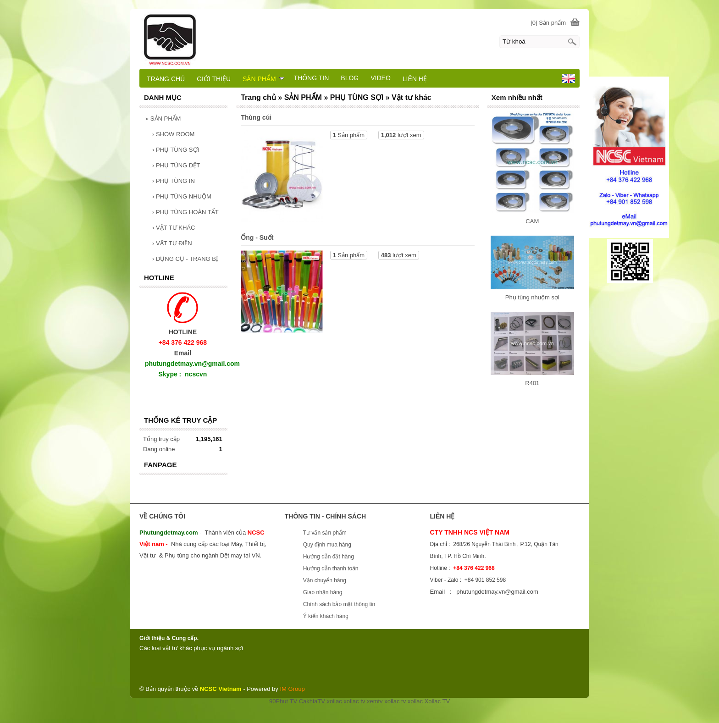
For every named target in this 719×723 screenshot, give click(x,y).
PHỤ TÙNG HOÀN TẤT (185, 212)
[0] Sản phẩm (548, 22)
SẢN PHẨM (163, 118)
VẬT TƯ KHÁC (173, 227)
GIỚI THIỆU (214, 79)
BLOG (350, 78)
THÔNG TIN (311, 78)
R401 (532, 383)
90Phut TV (283, 701)
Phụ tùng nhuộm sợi (532, 297)
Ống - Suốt (257, 237)
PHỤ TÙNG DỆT (176, 165)
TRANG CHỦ (166, 79)
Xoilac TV (437, 701)
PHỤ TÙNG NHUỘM (181, 196)
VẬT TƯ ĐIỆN (172, 243)
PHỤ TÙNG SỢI (175, 149)
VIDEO (381, 78)
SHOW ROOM (173, 134)
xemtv (375, 701)
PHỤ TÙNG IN (173, 180)
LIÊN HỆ (415, 79)
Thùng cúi (256, 117)
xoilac (334, 701)
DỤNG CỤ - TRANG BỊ (185, 258)
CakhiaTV (312, 701)
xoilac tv (354, 701)
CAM (532, 221)
